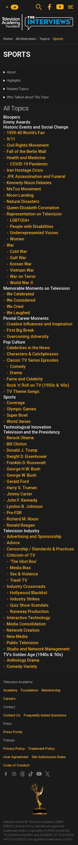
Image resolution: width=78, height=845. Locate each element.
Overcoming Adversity (28, 336)
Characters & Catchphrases (32, 353)
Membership (51, 690)
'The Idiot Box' (23, 561)
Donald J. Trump (22, 450)
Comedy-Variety (22, 666)
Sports (58, 39)
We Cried (15, 306)
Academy (10, 690)
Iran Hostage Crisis (25, 170)
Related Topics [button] (18, 89)
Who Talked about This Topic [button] (28, 97)
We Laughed (18, 312)
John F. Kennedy (22, 500)
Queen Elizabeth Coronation (33, 207)
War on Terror (23, 276)
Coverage (16, 402)
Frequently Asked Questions (45, 715)
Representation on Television (34, 213)
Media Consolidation (26, 623)
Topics (44, 39)
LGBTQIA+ (20, 220)
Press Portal (12, 732)
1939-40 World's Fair (26, 132)
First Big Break (20, 330)
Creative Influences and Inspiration (39, 323)
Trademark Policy (41, 749)
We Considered (21, 300)
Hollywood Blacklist (28, 592)
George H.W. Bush (23, 468)
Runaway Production (29, 611)
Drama (16, 372)
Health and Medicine (26, 157)
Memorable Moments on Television (36, 288)
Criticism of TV (21, 555)
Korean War (21, 263)
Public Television (22, 642)
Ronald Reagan (21, 525)
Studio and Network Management (38, 648)
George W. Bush (21, 475)
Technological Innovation (27, 427)
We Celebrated (20, 293)
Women (17, 238)
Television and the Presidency (31, 432)
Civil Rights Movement (28, 145)
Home (7, 39)
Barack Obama (20, 437)
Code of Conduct (16, 765)
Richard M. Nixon (22, 518)
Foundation (29, 690)
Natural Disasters (23, 201)
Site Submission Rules (49, 757)
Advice (13, 542)
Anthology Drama (23, 660)
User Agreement (15, 757)
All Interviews (26, 39)
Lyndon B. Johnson (25, 506)
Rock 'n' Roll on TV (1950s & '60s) (38, 385)
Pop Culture (14, 342)
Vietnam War (22, 270)
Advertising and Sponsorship (34, 536)
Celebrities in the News (28, 347)
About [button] (11, 72)
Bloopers (11, 117)
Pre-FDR (14, 512)
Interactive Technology (28, 617)
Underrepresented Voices (34, 232)
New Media (17, 636)
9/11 (11, 138)
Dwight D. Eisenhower (27, 456)
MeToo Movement (24, 188)
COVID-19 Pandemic (29, 163)
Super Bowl (17, 415)
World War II (21, 282)
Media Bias (20, 567)
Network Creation (23, 630)
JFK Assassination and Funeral (36, 176)
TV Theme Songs (23, 391)
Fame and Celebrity (25, 378)
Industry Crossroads (26, 586)
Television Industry (21, 530)
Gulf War (18, 257)
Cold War (18, 251)
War (10, 245)
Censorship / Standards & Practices (40, 548)
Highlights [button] (14, 80)
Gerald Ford (18, 481)
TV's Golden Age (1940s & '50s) (33, 654)
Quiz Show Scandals (29, 605)
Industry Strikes (25, 598)
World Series (19, 421)
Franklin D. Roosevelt (26, 462)
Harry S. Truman (22, 487)
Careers (9, 699)
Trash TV (18, 580)
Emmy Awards (16, 122)
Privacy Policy (14, 749)
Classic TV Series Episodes (32, 360)
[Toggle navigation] (71, 7)
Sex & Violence (24, 573)
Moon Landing (20, 195)
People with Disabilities (31, 226)
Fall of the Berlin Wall (26, 151)
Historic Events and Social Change (35, 127)
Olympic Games (21, 408)
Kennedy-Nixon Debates (29, 182)
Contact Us (11, 715)
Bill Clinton (17, 443)
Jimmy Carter (19, 493)
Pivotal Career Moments (26, 318)
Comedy (18, 366)
